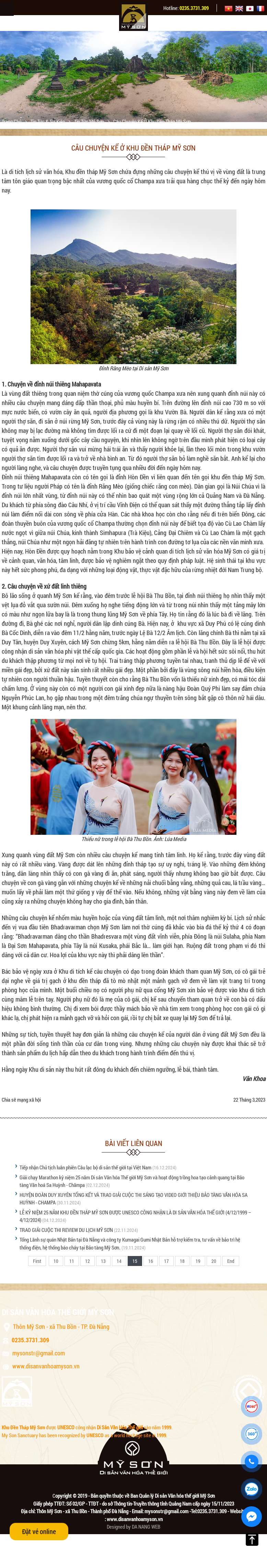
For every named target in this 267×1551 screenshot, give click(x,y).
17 (166, 1261)
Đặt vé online (39, 1531)
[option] (133, 76)
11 (71, 1261)
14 (119, 1261)
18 (182, 1261)
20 (213, 1261)
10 (56, 1261)
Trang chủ (12, 121)
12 (87, 1261)
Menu (7, 9)
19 (198, 1261)
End (230, 1261)
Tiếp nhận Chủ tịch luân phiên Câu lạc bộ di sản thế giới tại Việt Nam (85, 1167)
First (37, 1261)
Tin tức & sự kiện (48, 121)
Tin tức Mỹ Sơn (89, 121)
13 (103, 1261)
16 (150, 1261)
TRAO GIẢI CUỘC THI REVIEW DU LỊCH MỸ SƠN (66, 1229)
